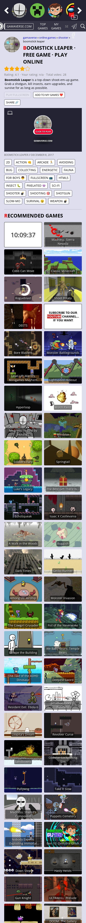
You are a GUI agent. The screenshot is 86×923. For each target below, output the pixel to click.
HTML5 (63, 178)
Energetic (50, 170)
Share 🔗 (12, 102)
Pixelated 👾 (36, 185)
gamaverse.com (19, 26)
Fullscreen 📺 (42, 178)
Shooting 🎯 (40, 193)
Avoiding (66, 162)
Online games (47, 37)
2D (8, 162)
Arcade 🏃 (45, 162)
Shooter (63, 37)
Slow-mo (13, 201)
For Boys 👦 (15, 178)
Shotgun (63, 193)
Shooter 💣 (15, 193)
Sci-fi (56, 185)
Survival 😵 (35, 201)
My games (56, 26)
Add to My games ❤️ (49, 95)
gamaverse (30, 37)
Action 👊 (23, 162)
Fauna (68, 170)
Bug (9, 170)
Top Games (43, 26)
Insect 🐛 (13, 185)
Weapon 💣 (58, 201)
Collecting (27, 170)
